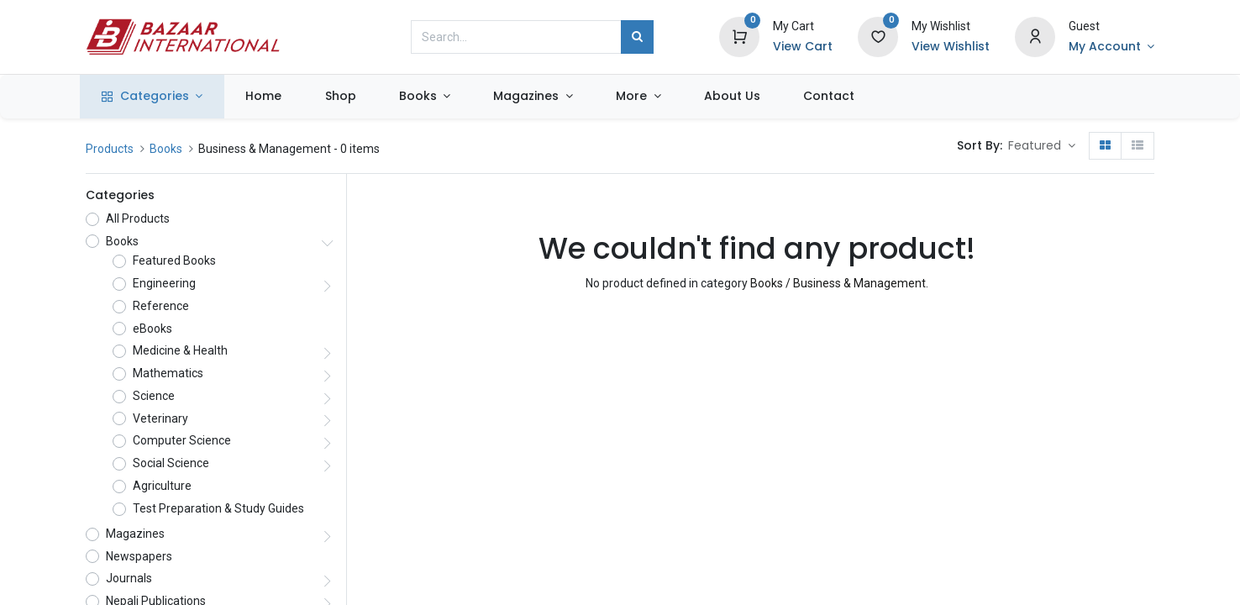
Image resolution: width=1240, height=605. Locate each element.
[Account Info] (1111, 47)
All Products (138, 218)
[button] (1041, 146)
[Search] (637, 37)
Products (110, 148)
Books (166, 148)
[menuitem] (269, 96)
